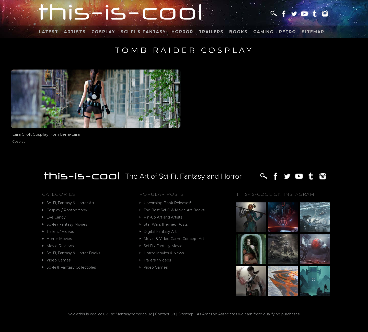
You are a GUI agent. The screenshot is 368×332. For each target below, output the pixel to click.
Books (238, 31)
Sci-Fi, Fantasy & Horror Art (70, 203)
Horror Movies (59, 238)
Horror (182, 31)
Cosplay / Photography (67, 210)
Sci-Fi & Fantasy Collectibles (71, 267)
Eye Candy (56, 217)
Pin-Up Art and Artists (163, 217)
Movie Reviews (60, 246)
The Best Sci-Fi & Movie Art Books (174, 210)
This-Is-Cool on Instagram (275, 194)
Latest (48, 31)
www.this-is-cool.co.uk (88, 314)
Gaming (263, 31)
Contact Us (165, 314)
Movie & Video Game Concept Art (174, 238)
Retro (287, 31)
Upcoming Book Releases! (167, 203)
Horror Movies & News (164, 253)
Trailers (211, 31)
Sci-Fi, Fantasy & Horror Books (73, 253)
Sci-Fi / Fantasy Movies (67, 224)
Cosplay (103, 31)
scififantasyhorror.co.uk (131, 314)
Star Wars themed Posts (166, 224)
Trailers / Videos (60, 231)
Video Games (59, 260)
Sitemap (313, 31)
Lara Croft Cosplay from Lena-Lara (46, 134)
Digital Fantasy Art (160, 231)
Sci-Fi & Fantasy (143, 31)
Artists (75, 31)
